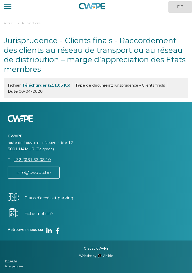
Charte (11, 261)
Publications (31, 23)
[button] (7, 7)
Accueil (9, 23)
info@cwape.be (34, 172)
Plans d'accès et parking (48, 198)
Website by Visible (96, 256)
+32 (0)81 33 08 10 (32, 159)
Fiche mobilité (38, 213)
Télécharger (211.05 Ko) (46, 85)
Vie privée (14, 266)
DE (180, 6)
